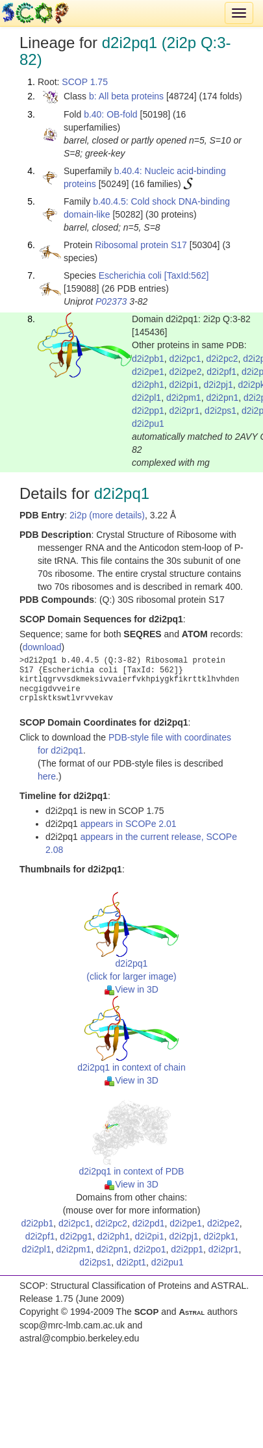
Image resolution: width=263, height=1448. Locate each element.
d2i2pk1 (219, 1236)
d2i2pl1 (146, 397)
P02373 (111, 301)
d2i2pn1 (222, 397)
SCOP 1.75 (85, 82)
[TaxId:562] (186, 275)
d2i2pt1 (131, 1262)
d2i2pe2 (185, 371)
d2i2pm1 (183, 397)
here (47, 776)
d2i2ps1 (220, 410)
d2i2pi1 (184, 384)
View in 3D (131, 989)
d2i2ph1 (148, 384)
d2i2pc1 (185, 358)
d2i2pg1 (76, 1236)
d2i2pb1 (148, 358)
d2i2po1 (150, 1249)
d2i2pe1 (148, 371)
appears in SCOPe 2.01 (129, 824)
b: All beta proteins (126, 96)
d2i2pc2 (222, 358)
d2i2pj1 (218, 384)
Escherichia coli (130, 275)
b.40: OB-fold (111, 114)
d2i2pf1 (221, 371)
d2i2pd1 (148, 1223)
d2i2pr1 (184, 410)
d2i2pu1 (148, 423)
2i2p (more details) (107, 515)
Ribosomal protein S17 (141, 245)
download (42, 647)
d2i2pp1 (148, 410)
